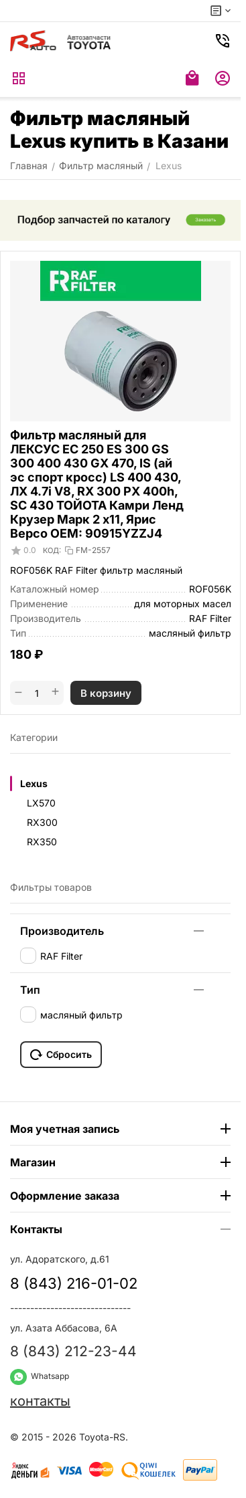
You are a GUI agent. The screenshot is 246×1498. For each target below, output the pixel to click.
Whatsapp (39, 1376)
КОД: (52, 550)
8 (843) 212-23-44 (73, 1351)
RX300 (42, 822)
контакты (40, 1401)
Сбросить (61, 1054)
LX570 (41, 803)
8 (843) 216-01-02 (73, 1283)
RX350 (42, 841)
